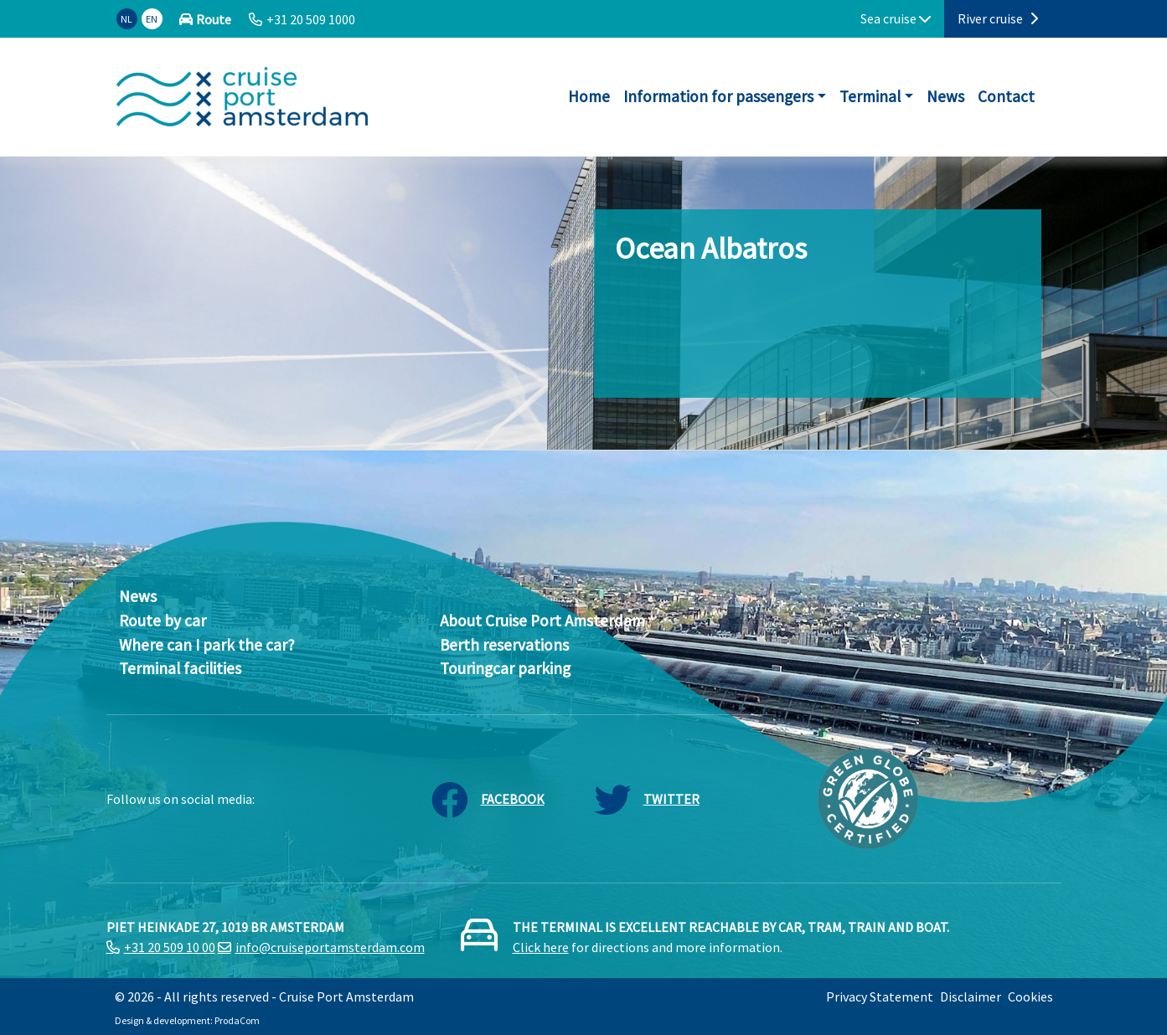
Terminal (870, 96)
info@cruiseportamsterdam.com (330, 947)
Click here (541, 947)
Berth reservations (504, 645)
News (945, 96)
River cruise (998, 18)
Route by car (162, 620)
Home (589, 96)
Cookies (1030, 996)
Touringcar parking (505, 668)
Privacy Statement (879, 996)
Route (213, 19)
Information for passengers (718, 96)
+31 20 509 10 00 (169, 947)
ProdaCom (237, 1020)
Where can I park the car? (207, 645)
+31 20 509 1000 (310, 19)
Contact (1006, 96)
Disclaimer (970, 996)
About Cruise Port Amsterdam (542, 620)
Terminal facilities (180, 668)
